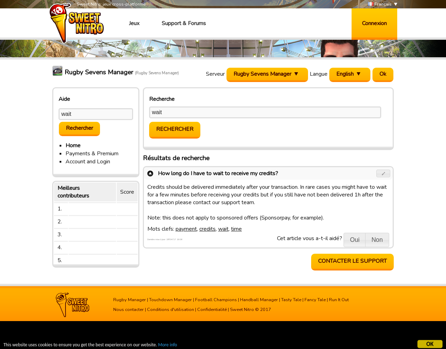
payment (186, 229)
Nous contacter (128, 309)
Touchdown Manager (170, 300)
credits (207, 229)
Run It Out (339, 300)
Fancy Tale (315, 300)
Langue (319, 74)
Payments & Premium (92, 153)
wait (223, 229)
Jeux (134, 23)
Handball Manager (259, 300)
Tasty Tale (291, 300)
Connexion (374, 23)
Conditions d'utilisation (170, 309)
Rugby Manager (129, 300)
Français (380, 4)
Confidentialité (212, 309)
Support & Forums (184, 23)
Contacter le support (352, 261)
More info (167, 346)
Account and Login (88, 161)
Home (73, 145)
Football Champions (216, 300)
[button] (383, 173)
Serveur (215, 74)
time (236, 229)
